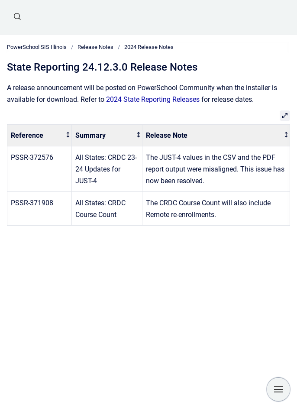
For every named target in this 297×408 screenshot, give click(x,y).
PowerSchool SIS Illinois (37, 47)
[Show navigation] (278, 389)
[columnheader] (39, 135)
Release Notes (95, 47)
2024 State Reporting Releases (153, 99)
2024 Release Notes (149, 47)
